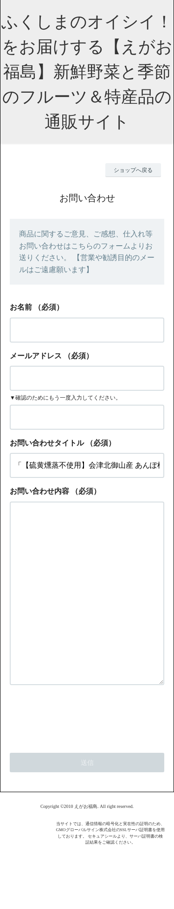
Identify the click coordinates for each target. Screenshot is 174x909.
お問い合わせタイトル (47, 443)
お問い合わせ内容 (39, 491)
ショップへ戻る (133, 170)
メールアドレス (36, 356)
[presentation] (80, 753)
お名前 (21, 307)
